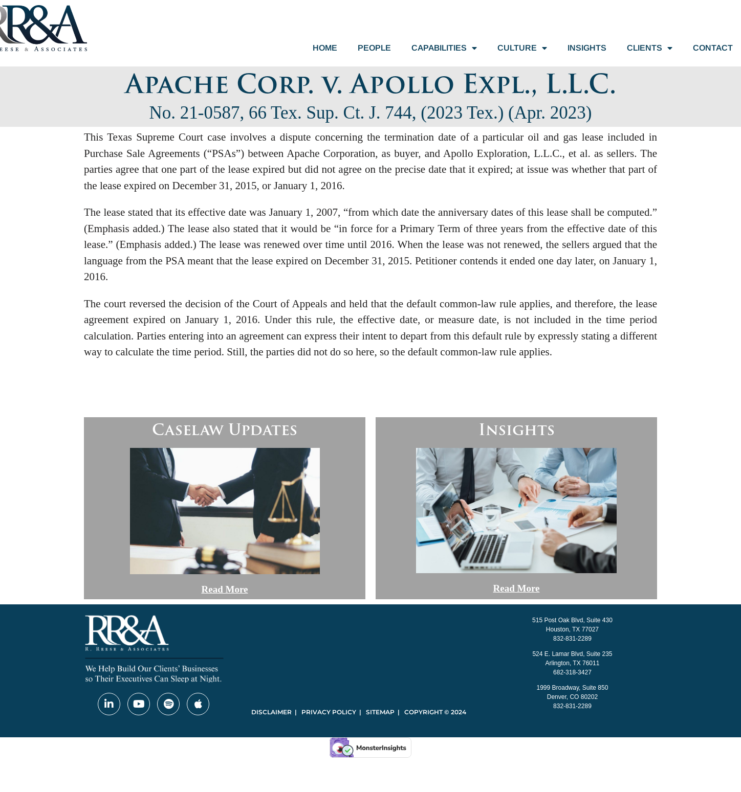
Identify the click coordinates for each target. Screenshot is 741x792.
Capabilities (444, 48)
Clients (649, 48)
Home (325, 47)
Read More (225, 589)
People (374, 47)
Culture (522, 48)
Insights (587, 47)
